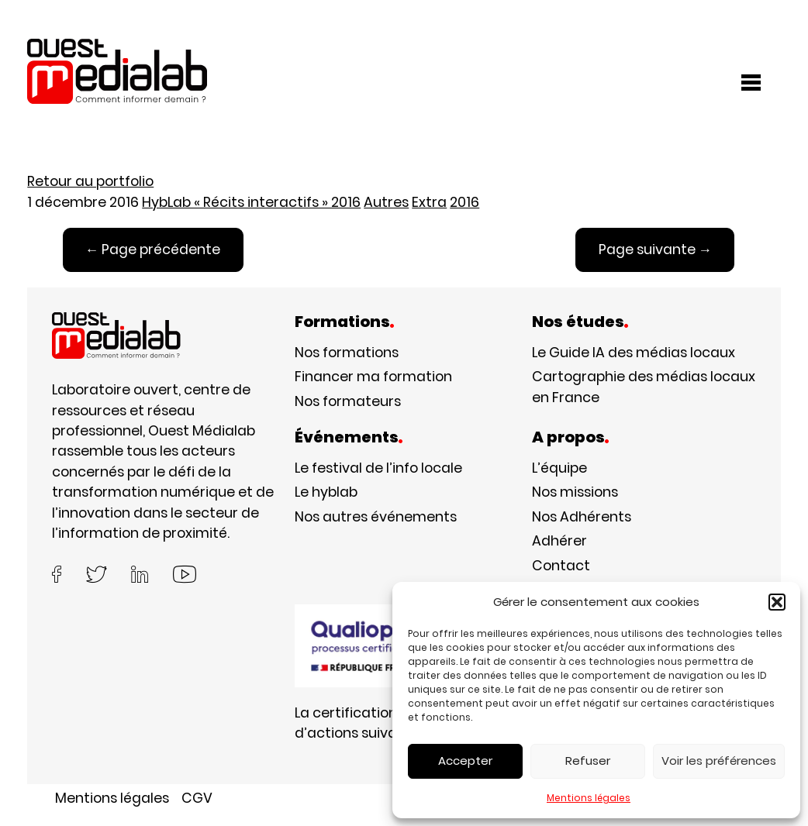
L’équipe (559, 467)
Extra (429, 202)
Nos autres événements (376, 516)
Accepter (465, 760)
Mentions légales (588, 797)
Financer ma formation (373, 376)
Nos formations (347, 352)
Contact (561, 565)
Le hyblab (326, 491)
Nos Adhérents (581, 516)
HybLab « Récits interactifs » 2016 (251, 202)
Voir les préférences (718, 760)
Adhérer (559, 540)
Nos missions (575, 491)
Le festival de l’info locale (378, 467)
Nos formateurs (348, 401)
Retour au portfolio (90, 181)
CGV (196, 797)
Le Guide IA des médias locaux (633, 352)
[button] (777, 602)
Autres (386, 202)
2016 (464, 202)
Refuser (587, 760)
